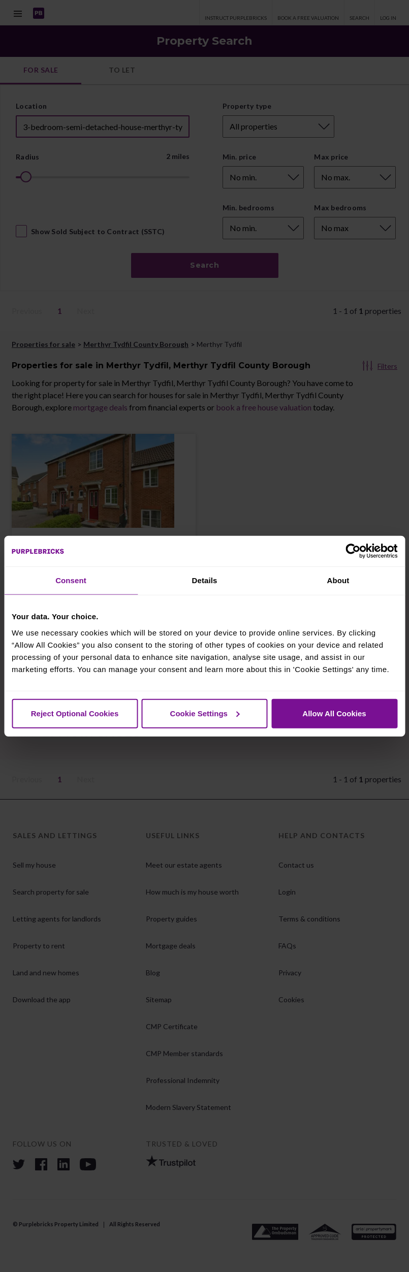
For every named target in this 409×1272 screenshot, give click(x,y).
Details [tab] (204, 580)
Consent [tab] (70, 580)
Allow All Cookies (334, 713)
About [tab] (338, 580)
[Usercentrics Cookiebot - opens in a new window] (352, 551)
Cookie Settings (205, 713)
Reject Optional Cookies (75, 713)
